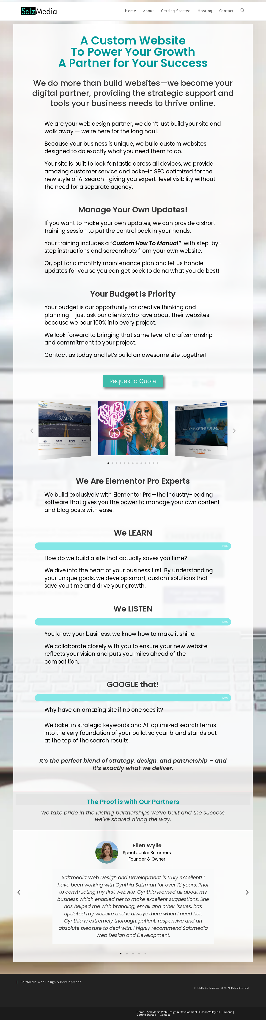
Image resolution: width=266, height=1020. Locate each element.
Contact (165, 1015)
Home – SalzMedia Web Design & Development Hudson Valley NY (178, 1012)
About (228, 1012)
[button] (32, 431)
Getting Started (146, 1015)
